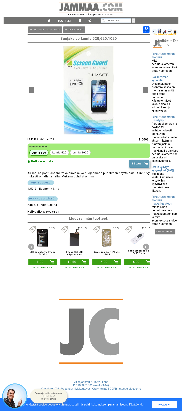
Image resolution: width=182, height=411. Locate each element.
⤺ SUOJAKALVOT (74, 29)
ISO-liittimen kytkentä (160, 78)
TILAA (136, 164)
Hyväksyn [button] (164, 404)
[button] (48, 396)
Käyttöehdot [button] (136, 404)
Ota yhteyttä (100, 388)
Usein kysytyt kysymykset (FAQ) (163, 168)
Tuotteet (65, 21)
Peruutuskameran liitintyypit (163, 118)
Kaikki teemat (165, 232)
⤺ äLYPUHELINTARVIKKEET (45, 29)
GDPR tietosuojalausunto (125, 388)
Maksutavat (82, 388)
